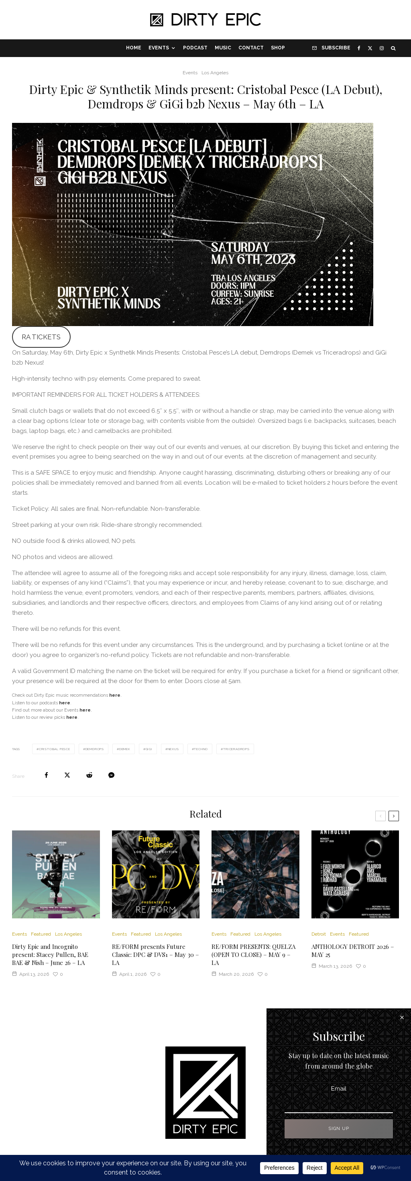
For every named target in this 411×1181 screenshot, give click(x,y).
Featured (41, 934)
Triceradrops (236, 749)
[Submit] (89, 775)
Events (159, 48)
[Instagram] (381, 48)
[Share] (46, 775)
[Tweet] (67, 775)
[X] (370, 48)
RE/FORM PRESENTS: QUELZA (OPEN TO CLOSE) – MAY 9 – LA (253, 954)
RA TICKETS (41, 337)
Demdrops (94, 749)
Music (223, 48)
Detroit (318, 934)
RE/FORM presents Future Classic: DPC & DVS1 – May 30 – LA (155, 954)
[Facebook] (359, 48)
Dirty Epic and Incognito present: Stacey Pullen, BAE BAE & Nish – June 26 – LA (50, 954)
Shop (278, 48)
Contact (251, 48)
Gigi (149, 749)
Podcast (195, 48)
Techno (201, 749)
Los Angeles (214, 72)
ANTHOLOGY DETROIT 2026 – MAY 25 (352, 950)
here (85, 710)
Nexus (173, 749)
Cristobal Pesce (54, 749)
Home (133, 48)
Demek (124, 749)
